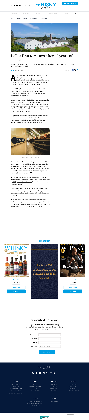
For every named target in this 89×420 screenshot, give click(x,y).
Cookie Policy (16, 392)
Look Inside (16, 288)
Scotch (54, 392)
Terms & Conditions (16, 388)
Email (35, 342)
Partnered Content (35, 386)
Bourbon (54, 390)
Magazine (37, 14)
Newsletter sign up (70, 8)
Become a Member (70, 3)
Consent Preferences (16, 394)
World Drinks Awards (35, 401)
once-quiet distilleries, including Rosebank (24, 191)
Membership (73, 388)
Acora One (70, 414)
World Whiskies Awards (35, 403)
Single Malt (54, 388)
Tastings (26, 14)
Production (35, 390)
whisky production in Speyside (22, 182)
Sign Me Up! (47, 352)
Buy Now (16, 292)
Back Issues (73, 386)
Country (34, 346)
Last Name (33, 338)
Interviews (35, 388)
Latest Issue (73, 384)
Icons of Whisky (35, 405)
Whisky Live (54, 401)
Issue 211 (73, 280)
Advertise (16, 386)
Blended (54, 386)
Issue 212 (16, 280)
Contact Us (16, 384)
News (13, 70)
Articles (14, 14)
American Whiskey (73, 390)
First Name (33, 335)
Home (12, 18)
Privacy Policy (16, 390)
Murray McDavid (42, 76)
